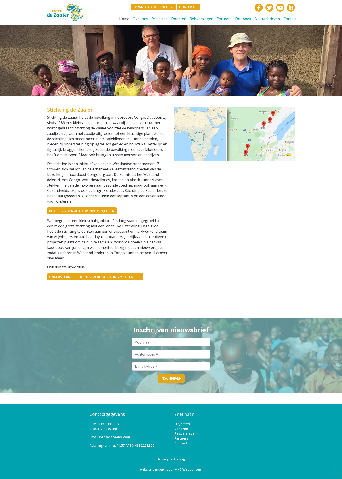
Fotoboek (243, 19)
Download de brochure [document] (153, 7)
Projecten (160, 19)
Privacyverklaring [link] (171, 459)
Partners (224, 19)
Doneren (178, 19)
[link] (75, 12)
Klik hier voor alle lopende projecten (82, 211)
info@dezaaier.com (114, 437)
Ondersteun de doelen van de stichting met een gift (95, 277)
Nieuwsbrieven (267, 19)
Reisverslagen (201, 19)
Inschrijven (171, 378)
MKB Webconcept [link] (189, 469)
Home (125, 19)
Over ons (140, 19)
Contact (290, 19)
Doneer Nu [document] (188, 7)
